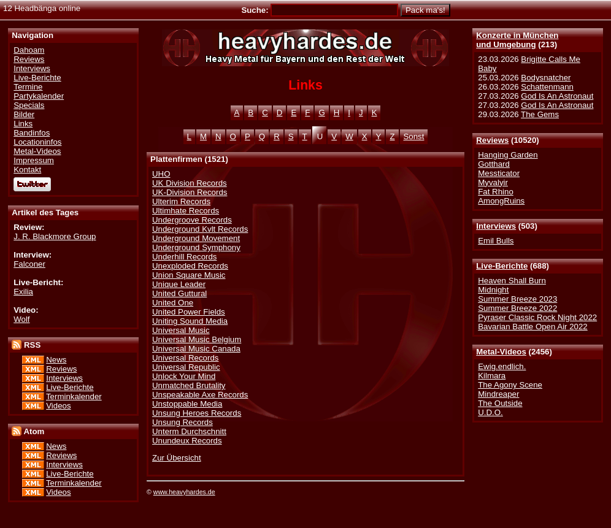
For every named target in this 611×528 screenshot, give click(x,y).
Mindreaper (498, 394)
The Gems (540, 114)
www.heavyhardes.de (184, 491)
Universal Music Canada (196, 348)
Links (23, 123)
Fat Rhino (495, 191)
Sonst (414, 136)
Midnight (493, 289)
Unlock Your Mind (183, 376)
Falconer (29, 264)
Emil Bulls (495, 240)
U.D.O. (490, 412)
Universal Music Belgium (196, 339)
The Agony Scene (510, 384)
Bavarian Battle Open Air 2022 (532, 326)
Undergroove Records (192, 219)
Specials (28, 105)
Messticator (499, 173)
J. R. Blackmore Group (54, 236)
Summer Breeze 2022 (517, 308)
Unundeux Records (187, 440)
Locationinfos (37, 142)
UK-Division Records (189, 192)
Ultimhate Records (185, 210)
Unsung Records (182, 422)
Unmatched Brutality (188, 385)
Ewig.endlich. (502, 366)
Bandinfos (31, 132)
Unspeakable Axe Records (200, 394)
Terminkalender (74, 396)
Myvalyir (493, 182)
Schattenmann (547, 86)
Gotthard (494, 164)
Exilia (23, 291)
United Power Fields (188, 311)
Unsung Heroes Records (196, 413)
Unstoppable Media (187, 403)
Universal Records (185, 357)
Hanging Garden (507, 154)
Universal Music (181, 330)
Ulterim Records (181, 201)
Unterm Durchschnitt (189, 431)
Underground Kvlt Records (200, 229)
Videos (58, 405)
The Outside (500, 403)
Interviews (496, 226)
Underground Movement (196, 238)
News (56, 359)
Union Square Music (188, 275)
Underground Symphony (196, 247)
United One (172, 302)
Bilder (23, 114)
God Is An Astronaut (557, 96)
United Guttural (179, 293)
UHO (161, 173)
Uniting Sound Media (190, 321)
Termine (27, 86)
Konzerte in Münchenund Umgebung (517, 40)
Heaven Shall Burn (512, 280)
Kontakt (27, 169)
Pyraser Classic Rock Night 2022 (537, 317)
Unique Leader (179, 284)
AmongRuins (501, 200)
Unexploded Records (190, 265)
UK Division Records (189, 183)
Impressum (33, 160)
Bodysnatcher (546, 77)
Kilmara (491, 375)
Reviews (492, 140)
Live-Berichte (502, 265)
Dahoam (28, 50)
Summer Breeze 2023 (517, 299)
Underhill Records (184, 256)
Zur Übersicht (176, 457)
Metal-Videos (501, 351)
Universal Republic (186, 367)
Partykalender (38, 96)
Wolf (21, 319)
